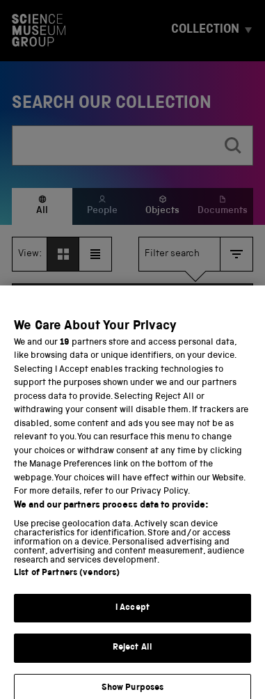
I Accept (132, 617)
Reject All (132, 657)
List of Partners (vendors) (67, 582)
